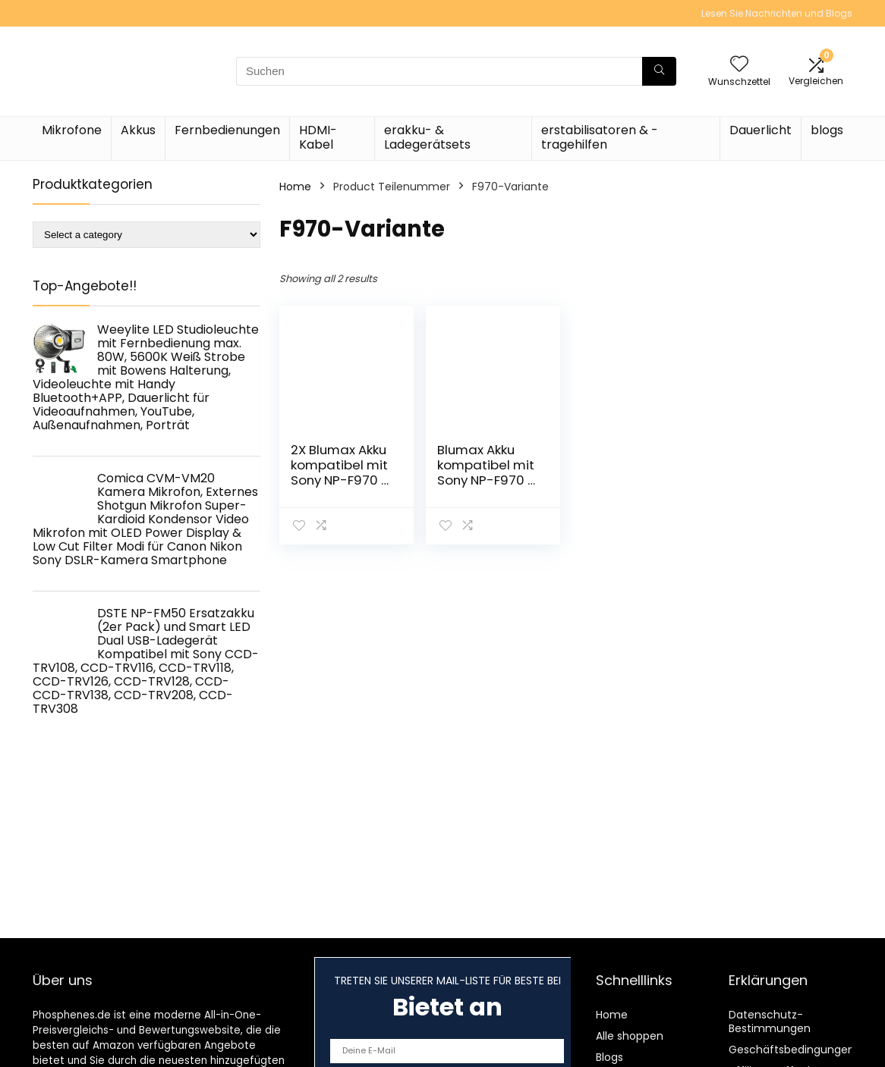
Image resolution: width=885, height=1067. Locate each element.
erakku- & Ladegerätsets (427, 137)
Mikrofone (72, 130)
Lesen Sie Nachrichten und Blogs (776, 13)
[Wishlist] (739, 64)
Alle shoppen (629, 1035)
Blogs (609, 1057)
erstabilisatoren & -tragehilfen (599, 137)
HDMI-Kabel (318, 137)
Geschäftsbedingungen (792, 1049)
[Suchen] (659, 71)
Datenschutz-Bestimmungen (770, 1021)
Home (295, 186)
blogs (827, 130)
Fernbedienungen (227, 130)
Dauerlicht (760, 130)
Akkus (138, 130)
